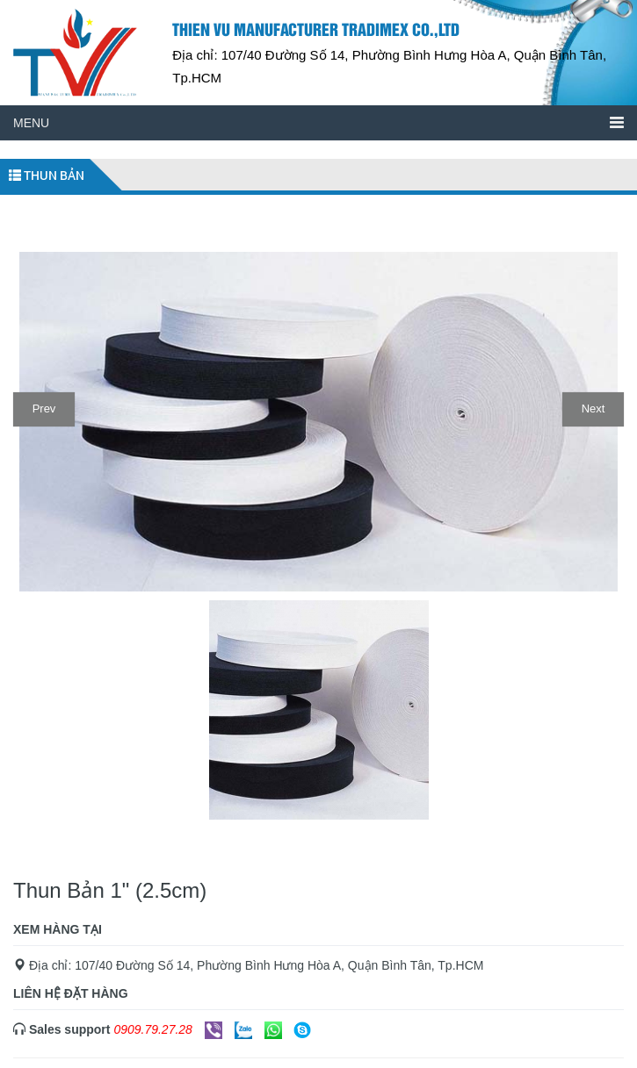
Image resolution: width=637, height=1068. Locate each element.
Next (593, 408)
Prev (44, 408)
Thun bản (46, 175)
